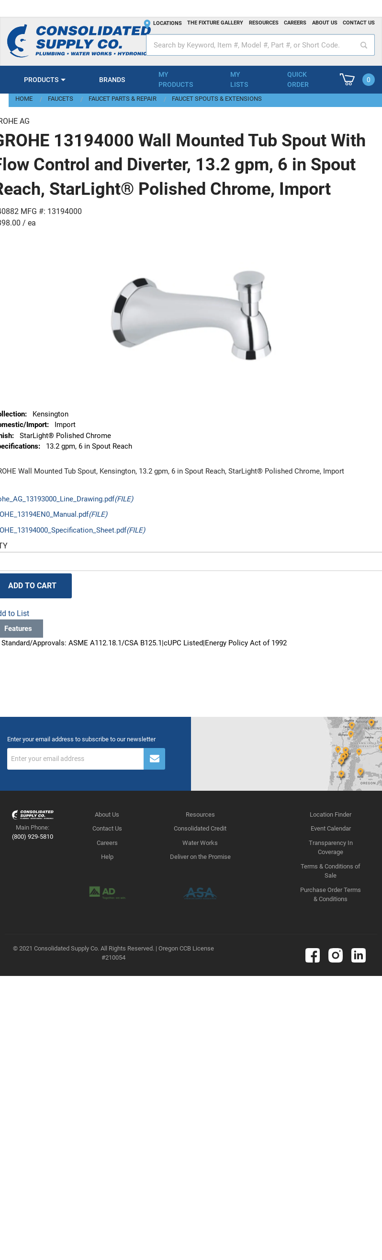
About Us (107, 814)
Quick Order (298, 79)
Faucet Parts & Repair (123, 98)
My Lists (239, 79)
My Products (175, 79)
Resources (264, 23)
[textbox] (260, 45)
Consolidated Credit (200, 828)
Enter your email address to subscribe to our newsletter (81, 739)
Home (24, 98)
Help (107, 856)
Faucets (60, 98)
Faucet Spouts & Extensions (217, 98)
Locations (167, 23)
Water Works (200, 842)
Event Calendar (331, 828)
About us (324, 23)
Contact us (359, 23)
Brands (112, 79)
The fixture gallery (215, 23)
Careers (295, 23)
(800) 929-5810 (32, 836)
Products (41, 79)
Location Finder (330, 814)
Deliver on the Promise (200, 856)
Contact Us (107, 828)
